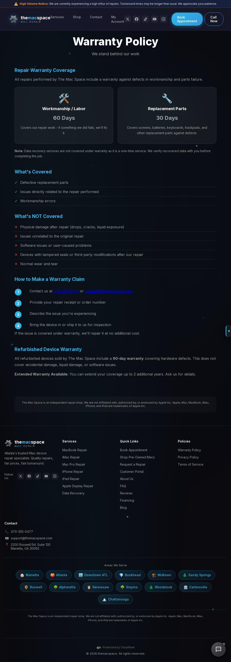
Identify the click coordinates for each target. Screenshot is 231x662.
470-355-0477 (66, 291)
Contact (96, 17)
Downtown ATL (93, 575)
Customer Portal (132, 471)
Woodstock (160, 587)
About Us (126, 479)
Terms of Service (190, 464)
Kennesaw (98, 587)
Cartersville (195, 587)
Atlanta (58, 575)
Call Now (214, 19)
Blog (123, 507)
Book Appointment (187, 19)
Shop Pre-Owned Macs (137, 457)
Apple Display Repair (77, 486)
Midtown (161, 575)
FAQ (123, 486)
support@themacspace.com (109, 291)
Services (57, 17)
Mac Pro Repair (73, 464)
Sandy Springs (197, 575)
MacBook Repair (74, 450)
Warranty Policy (189, 450)
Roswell (33, 587)
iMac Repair (71, 457)
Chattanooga (115, 599)
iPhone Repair (72, 471)
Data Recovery (73, 493)
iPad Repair (70, 479)
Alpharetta (64, 587)
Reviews (126, 493)
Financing (127, 500)
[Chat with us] (218, 649)
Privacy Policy (188, 457)
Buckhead (130, 575)
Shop (77, 17)
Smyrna (129, 587)
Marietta (29, 575)
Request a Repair (133, 464)
